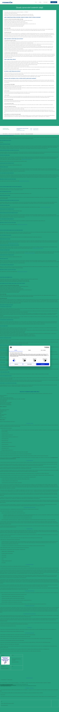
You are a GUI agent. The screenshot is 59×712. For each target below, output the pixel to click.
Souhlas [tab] (15, 350)
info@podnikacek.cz (35, 129)
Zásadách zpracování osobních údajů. (45, 207)
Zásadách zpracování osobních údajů (27, 159)
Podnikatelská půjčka (5, 128)
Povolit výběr (29, 364)
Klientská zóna (54, 2)
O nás (36, 2)
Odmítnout (16, 364)
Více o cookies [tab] (43, 350)
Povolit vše (42, 364)
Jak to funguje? (45, 2)
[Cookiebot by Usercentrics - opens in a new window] (45, 347)
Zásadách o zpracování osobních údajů (38, 248)
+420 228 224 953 (35, 128)
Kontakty (40, 2)
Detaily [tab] (29, 350)
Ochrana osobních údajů (6, 129)
